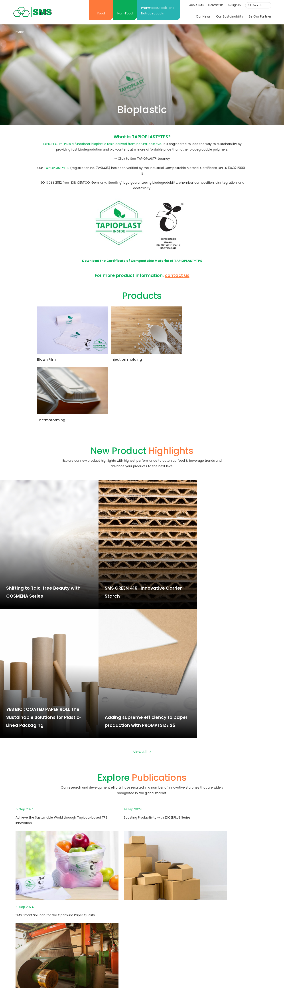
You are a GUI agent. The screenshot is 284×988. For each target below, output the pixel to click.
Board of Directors (116, 877)
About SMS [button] (196, 5)
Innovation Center (116, 900)
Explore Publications (117, 943)
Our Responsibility (228, 861)
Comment (223, 950)
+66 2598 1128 (32, 886)
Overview (109, 853)
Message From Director (120, 884)
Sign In (233, 5)
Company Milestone (117, 869)
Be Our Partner (259, 16)
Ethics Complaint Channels (236, 958)
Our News (202, 16)
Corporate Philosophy (118, 861)
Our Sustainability (229, 16)
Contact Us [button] (215, 5)
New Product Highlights (119, 936)
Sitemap (212, 977)
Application (167, 853)
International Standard (119, 892)
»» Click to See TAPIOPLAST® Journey (142, 158)
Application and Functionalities (125, 928)
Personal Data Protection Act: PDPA (237, 872)
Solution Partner (114, 951)
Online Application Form (233, 915)
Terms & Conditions (186, 977)
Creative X (110, 908)
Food (100, 13)
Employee (222, 923)
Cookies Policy (257, 977)
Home (20, 32)
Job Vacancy (225, 907)
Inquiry (220, 943)
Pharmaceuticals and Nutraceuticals (157, 11)
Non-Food (124, 13)
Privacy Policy (232, 977)
